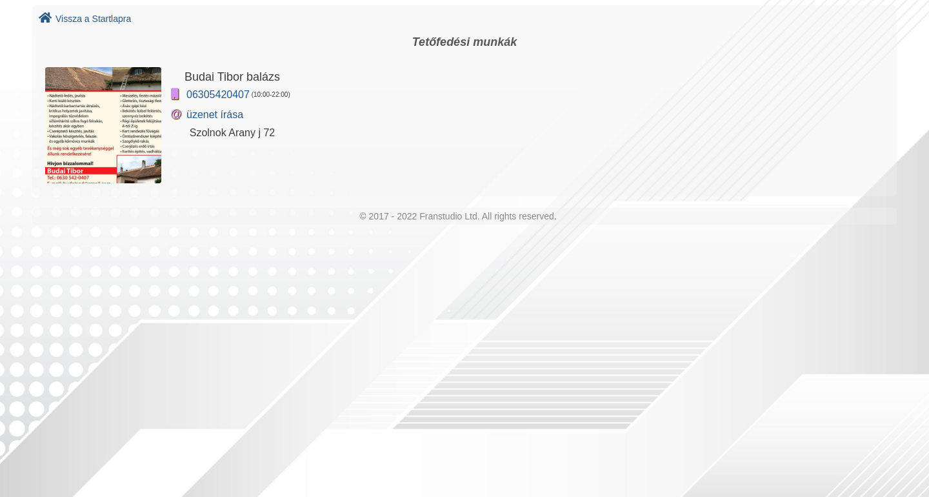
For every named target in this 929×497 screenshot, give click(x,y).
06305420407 (218, 94)
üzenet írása (214, 114)
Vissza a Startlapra (85, 19)
